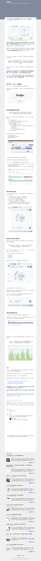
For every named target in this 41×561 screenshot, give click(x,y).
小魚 (10, 409)
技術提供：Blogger (20, 555)
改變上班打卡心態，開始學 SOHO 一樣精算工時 (15, 382)
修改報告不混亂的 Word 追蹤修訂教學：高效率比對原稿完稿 (16, 524)
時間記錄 (11, 400)
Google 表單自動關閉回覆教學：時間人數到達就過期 (14, 495)
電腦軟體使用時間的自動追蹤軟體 (11, 70)
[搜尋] (35, 2)
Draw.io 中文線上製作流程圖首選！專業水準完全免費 (14, 544)
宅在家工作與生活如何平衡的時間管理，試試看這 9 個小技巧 (17, 381)
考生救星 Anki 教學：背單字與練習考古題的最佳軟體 (14, 504)
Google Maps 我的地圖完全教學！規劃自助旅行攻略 (14, 485)
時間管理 (19, 400)
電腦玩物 (8, 2)
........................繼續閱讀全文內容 (29, 462)
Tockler (10, 86)
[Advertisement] (20, 11)
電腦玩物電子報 (20, 387)
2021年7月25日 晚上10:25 (14, 414)
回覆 (10, 412)
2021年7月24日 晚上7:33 (14, 409)
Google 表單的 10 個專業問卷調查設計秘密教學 (14, 514)
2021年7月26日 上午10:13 (19, 418)
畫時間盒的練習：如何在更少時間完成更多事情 (15, 383)
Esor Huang (14, 418)
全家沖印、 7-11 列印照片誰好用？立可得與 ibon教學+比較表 (16, 475)
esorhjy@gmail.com (15, 386)
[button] (34, 19)
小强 (10, 414)
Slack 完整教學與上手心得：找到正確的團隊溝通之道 (15, 455)
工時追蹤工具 (10, 77)
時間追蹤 (15, 400)
